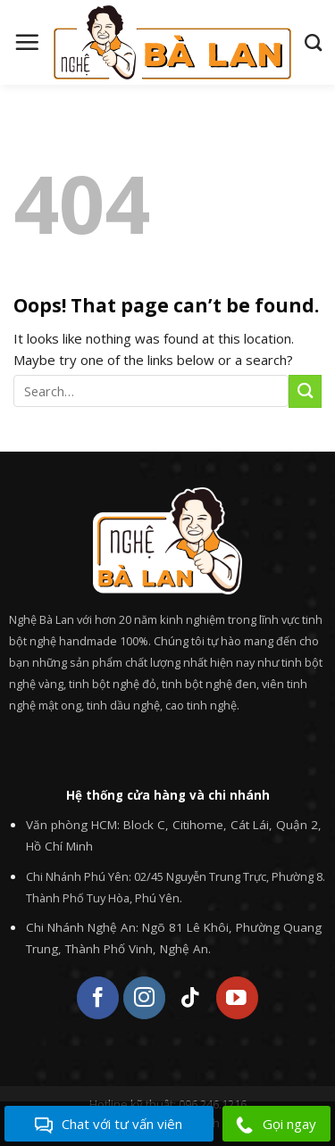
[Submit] (305, 391)
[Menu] (26, 42)
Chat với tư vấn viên (108, 1124)
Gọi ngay (276, 1124)
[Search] (313, 42)
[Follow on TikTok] (191, 997)
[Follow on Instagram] (144, 997)
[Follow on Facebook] (98, 997)
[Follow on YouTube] (237, 997)
